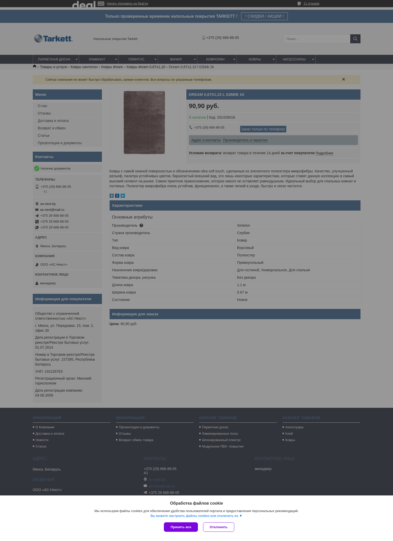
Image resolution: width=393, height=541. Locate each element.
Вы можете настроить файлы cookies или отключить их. (195, 516)
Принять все (181, 527)
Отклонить (218, 527)
